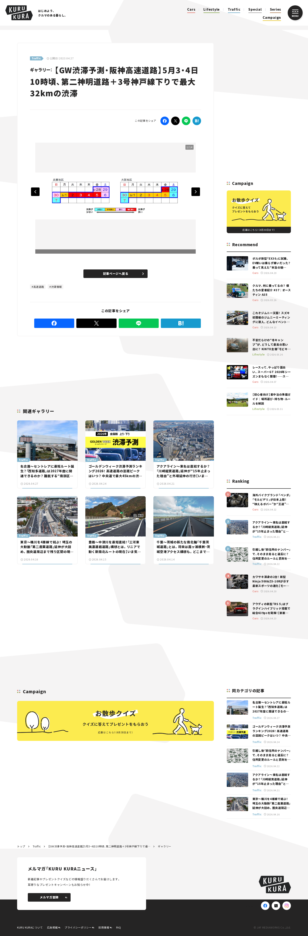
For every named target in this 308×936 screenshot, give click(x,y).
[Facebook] (164, 121)
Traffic (234, 9)
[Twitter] (175, 121)
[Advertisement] (81, 367)
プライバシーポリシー (78, 927)
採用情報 (103, 927)
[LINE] (186, 121)
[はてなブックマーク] (196, 121)
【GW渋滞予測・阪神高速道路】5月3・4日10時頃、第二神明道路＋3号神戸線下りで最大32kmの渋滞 (99, 846)
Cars (191, 9)
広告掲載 (52, 927)
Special (255, 9)
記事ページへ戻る (123, 273)
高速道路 (38, 286)
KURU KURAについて (30, 927)
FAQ (118, 927)
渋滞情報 (56, 286)
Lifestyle (211, 9)
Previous (35, 191)
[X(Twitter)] (276, 905)
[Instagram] (286, 905)
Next (195, 191)
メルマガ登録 (53, 897)
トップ (21, 846)
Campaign (272, 17)
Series (275, 9)
